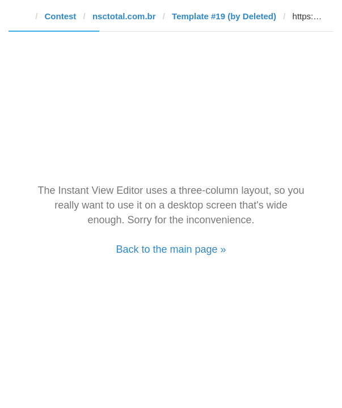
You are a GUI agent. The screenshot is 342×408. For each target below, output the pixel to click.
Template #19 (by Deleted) (224, 16)
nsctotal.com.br (124, 16)
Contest (61, 16)
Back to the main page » (171, 249)
